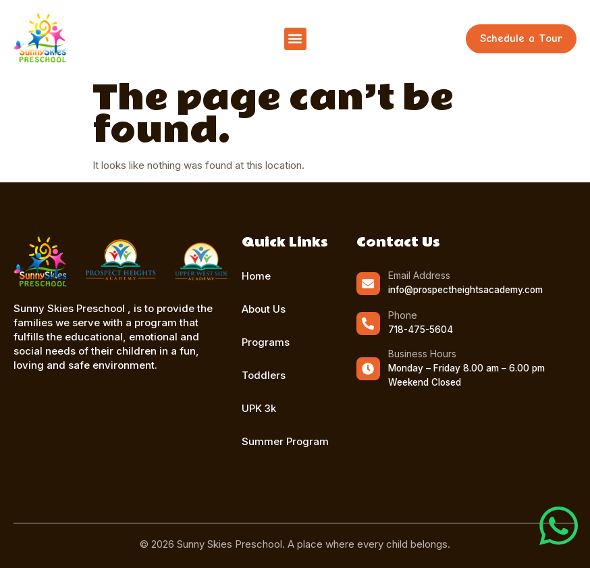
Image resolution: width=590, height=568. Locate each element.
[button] (295, 39)
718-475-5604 (419, 329)
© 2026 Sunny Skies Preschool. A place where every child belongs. (295, 544)
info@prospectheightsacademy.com (464, 289)
